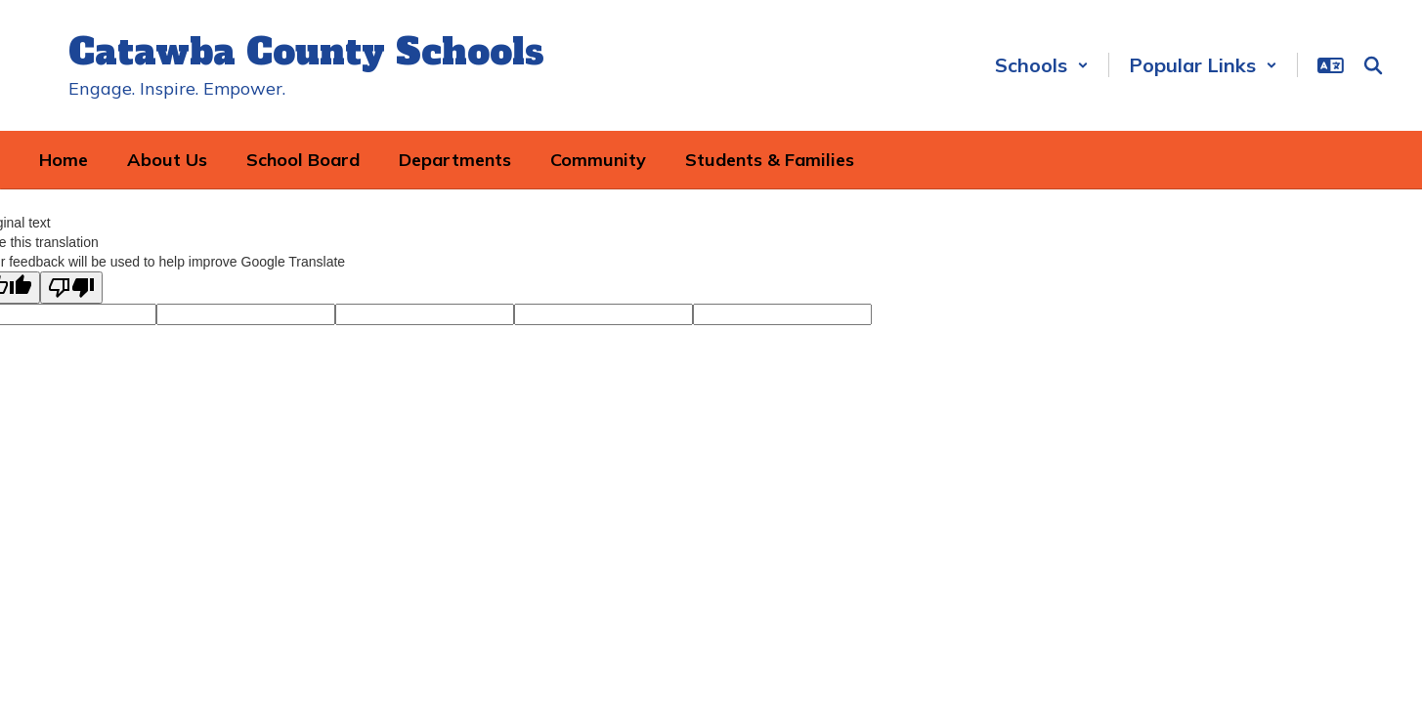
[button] (1042, 65)
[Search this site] (1373, 65)
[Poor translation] (71, 287)
